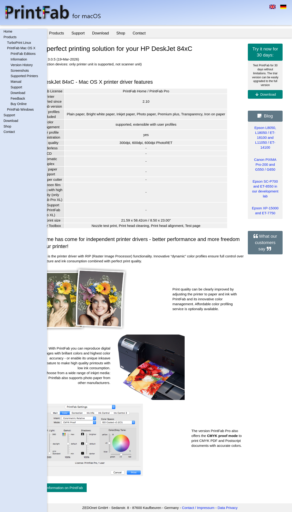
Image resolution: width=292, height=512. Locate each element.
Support (16, 87)
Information (19, 59)
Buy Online (19, 104)
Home (8, 31)
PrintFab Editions (23, 54)
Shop (7, 126)
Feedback (18, 98)
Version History (22, 65)
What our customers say (266, 242)
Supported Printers (24, 76)
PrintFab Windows (20, 109)
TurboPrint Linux (19, 43)
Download (18, 93)
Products (10, 37)
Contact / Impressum (207, 508)
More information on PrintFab (79, 488)
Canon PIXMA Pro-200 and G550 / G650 (265, 164)
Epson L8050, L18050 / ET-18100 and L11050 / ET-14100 (265, 137)
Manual (16, 81)
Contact (9, 132)
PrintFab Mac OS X (21, 48)
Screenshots (20, 70)
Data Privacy (237, 508)
